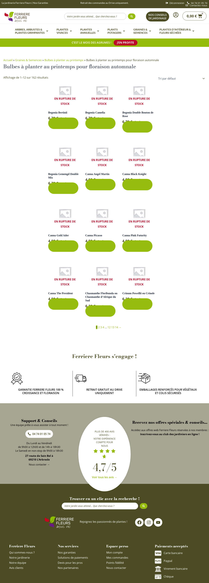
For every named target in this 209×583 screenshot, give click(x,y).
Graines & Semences (28, 60)
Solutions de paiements (73, 557)
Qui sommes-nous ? (22, 552)
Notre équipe (17, 563)
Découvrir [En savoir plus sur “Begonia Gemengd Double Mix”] (63, 188)
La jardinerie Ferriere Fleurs (16, 2)
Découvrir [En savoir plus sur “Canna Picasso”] (100, 246)
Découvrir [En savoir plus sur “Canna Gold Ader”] (63, 246)
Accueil (7, 60)
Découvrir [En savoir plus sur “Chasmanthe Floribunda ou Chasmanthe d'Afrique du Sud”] (100, 311)
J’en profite (125, 42)
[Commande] (181, 78)
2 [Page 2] (99, 327)
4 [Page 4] (103, 327)
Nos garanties (67, 552)
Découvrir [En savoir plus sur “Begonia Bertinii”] (63, 123)
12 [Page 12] (109, 327)
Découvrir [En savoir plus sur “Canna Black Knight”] (137, 184)
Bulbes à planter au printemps (63, 60)
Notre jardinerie (19, 557)
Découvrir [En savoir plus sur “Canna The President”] (63, 304)
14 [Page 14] (116, 327)
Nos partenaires (68, 568)
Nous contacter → (39, 464)
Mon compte (114, 552)
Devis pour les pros (70, 563)
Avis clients (16, 568)
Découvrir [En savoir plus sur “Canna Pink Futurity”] (137, 246)
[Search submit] (131, 16)
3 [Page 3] (101, 327)
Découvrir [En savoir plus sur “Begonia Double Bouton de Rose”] (137, 127)
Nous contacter (116, 568)
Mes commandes (117, 557)
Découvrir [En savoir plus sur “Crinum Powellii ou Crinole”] (137, 304)
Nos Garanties (40, 2)
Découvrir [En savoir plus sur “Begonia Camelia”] (100, 123)
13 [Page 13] (112, 327)
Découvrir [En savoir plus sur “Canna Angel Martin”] (100, 184)
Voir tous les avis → (104, 477)
